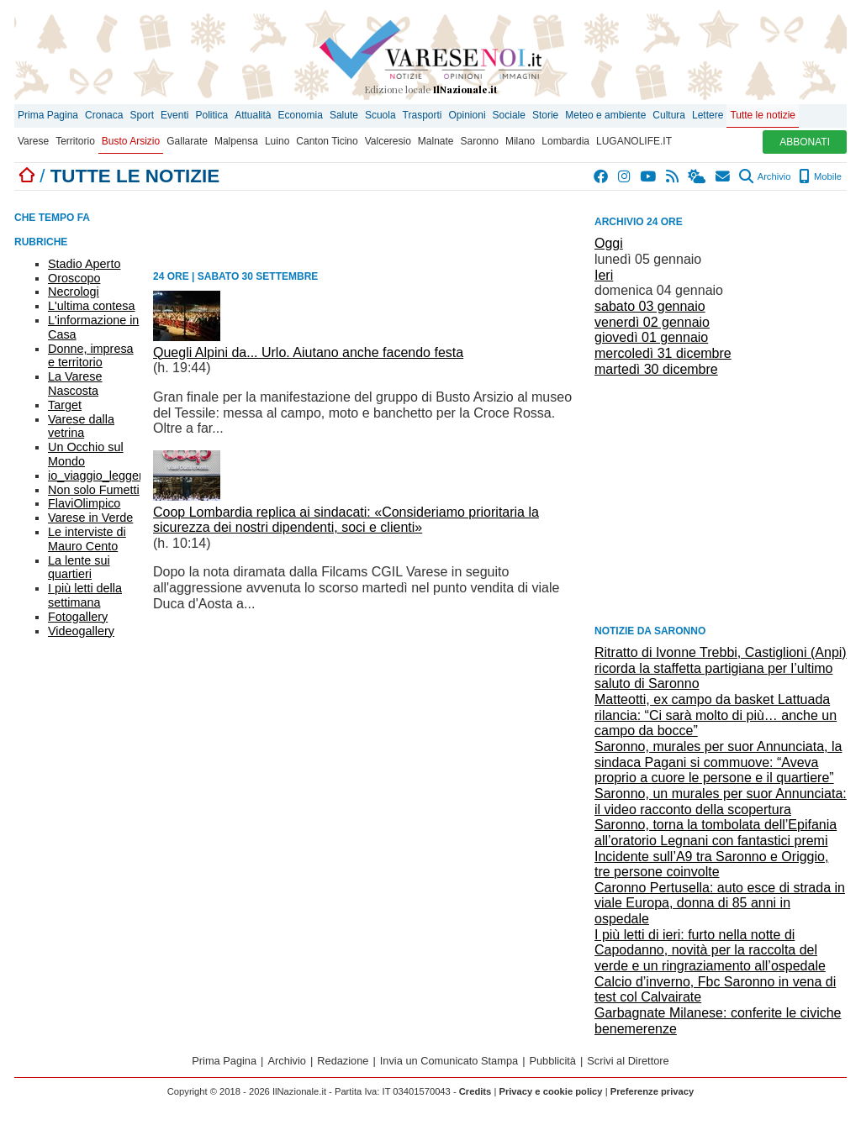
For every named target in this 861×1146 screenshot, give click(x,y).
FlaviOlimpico (84, 503)
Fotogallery (78, 616)
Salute (344, 115)
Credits (475, 1091)
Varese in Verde (90, 517)
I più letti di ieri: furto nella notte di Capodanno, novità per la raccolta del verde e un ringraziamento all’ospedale (710, 950)
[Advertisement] (720, 499)
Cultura (668, 115)
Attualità (253, 115)
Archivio (764, 176)
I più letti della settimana (85, 595)
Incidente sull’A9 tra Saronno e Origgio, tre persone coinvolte (711, 864)
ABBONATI (804, 142)
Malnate (436, 141)
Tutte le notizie (762, 115)
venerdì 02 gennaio (652, 322)
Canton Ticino (326, 141)
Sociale (509, 115)
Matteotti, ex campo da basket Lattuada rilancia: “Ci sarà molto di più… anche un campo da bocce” (715, 715)
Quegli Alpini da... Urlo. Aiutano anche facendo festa (308, 352)
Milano (520, 141)
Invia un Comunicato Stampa (449, 1060)
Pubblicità (552, 1060)
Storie (545, 115)
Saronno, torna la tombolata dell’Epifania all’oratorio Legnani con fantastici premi (715, 832)
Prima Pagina (48, 115)
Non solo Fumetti (94, 490)
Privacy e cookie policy (550, 1091)
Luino (277, 141)
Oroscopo (74, 278)
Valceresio (388, 141)
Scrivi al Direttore (627, 1060)
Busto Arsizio (131, 141)
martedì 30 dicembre (656, 369)
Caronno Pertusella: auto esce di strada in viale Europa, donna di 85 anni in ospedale (719, 903)
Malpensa (236, 141)
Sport (141, 115)
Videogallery (81, 631)
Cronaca (104, 115)
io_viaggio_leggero (99, 475)
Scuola (380, 115)
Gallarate (187, 141)
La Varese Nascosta (75, 383)
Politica (211, 115)
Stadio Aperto (84, 264)
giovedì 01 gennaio (651, 337)
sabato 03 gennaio (649, 306)
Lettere (707, 115)
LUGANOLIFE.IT (634, 141)
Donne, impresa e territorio (91, 356)
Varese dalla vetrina (81, 426)
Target (65, 405)
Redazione (342, 1060)
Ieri (603, 275)
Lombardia (565, 141)
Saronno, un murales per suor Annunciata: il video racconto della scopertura (720, 801)
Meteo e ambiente (605, 115)
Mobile (820, 176)
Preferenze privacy (652, 1091)
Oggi (608, 243)
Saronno (480, 141)
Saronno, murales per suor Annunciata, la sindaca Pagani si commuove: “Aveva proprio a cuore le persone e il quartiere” (718, 762)
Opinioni (467, 115)
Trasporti (422, 115)
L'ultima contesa (91, 306)
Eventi (174, 115)
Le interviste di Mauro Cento (87, 539)
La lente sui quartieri (79, 567)
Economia (300, 115)
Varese (33, 141)
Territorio (75, 141)
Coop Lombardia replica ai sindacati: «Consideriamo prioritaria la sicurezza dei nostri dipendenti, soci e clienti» (346, 520)
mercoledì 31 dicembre (663, 353)
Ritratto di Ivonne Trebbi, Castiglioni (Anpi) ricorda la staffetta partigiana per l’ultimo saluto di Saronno (720, 668)
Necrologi (73, 291)
